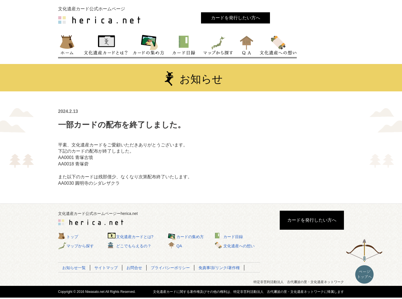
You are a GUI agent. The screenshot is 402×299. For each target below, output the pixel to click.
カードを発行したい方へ (235, 17)
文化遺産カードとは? (135, 236)
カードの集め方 (148, 44)
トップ (69, 44)
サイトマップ (106, 267)
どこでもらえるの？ (133, 246)
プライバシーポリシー (170, 267)
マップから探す (217, 44)
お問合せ (134, 267)
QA (246, 44)
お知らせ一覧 (74, 267)
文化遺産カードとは (106, 44)
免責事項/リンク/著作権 (219, 267)
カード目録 (184, 44)
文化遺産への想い (277, 44)
